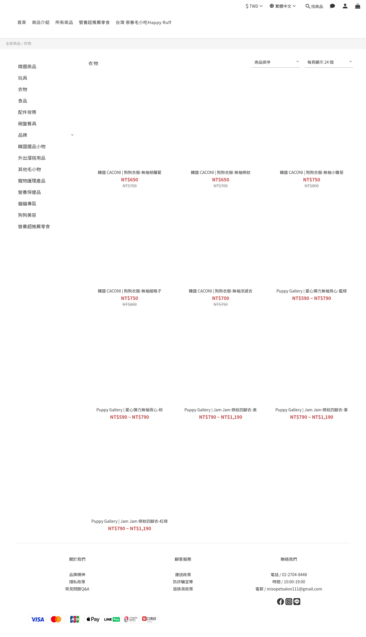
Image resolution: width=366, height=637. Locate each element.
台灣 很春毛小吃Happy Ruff (143, 22)
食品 (22, 100)
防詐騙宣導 (183, 581)
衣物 (27, 43)
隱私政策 (77, 581)
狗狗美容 (27, 214)
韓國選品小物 (31, 146)
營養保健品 (29, 192)
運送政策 (183, 574)
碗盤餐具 (27, 123)
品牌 (22, 134)
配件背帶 (27, 112)
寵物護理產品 (31, 180)
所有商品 (64, 22)
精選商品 (27, 66)
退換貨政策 (183, 589)
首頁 (21, 22)
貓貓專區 (27, 203)
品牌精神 (77, 574)
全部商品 (13, 43)
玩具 (22, 77)
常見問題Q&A (77, 589)
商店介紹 (41, 22)
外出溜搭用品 (31, 157)
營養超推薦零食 (94, 22)
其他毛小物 (29, 169)
